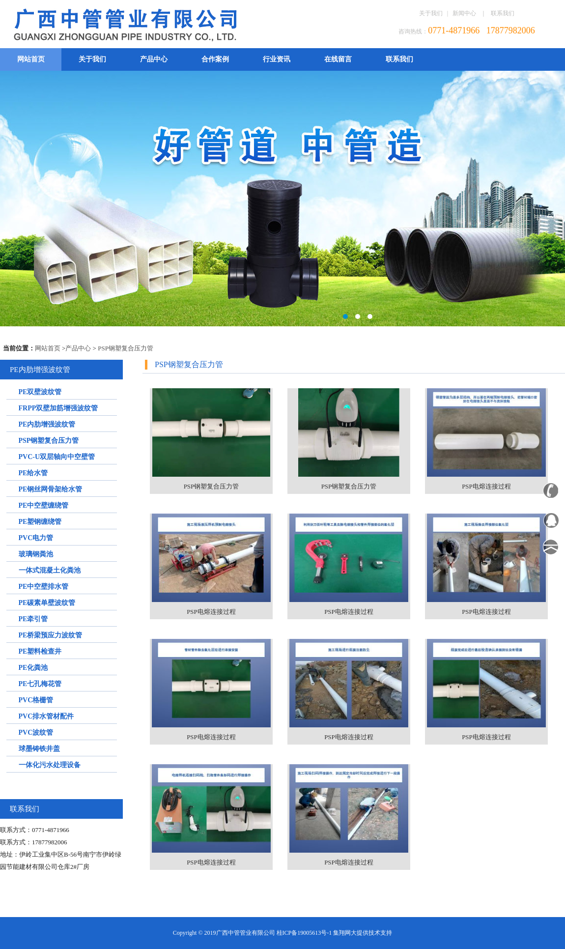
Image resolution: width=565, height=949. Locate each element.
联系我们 (502, 13)
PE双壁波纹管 (40, 392)
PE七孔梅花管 (40, 684)
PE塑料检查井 (40, 651)
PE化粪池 (33, 667)
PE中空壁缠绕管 (44, 505)
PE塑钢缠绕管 (40, 521)
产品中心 (154, 59)
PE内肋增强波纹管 (47, 424)
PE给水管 (33, 473)
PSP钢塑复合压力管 (125, 348)
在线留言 (338, 59)
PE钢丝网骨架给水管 (51, 489)
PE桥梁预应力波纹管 (51, 635)
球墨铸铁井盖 (39, 748)
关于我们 (431, 13)
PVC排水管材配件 (46, 716)
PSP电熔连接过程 (486, 486)
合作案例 (215, 59)
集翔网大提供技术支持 (362, 932)
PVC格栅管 (36, 700)
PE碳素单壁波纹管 (47, 602)
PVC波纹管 (36, 732)
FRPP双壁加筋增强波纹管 (58, 408)
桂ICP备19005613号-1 (304, 932)
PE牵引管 (33, 619)
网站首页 (31, 59)
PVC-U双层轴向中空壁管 (57, 456)
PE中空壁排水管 (44, 586)
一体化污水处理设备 (50, 765)
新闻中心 (464, 13)
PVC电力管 (36, 538)
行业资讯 (276, 59)
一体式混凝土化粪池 (50, 570)
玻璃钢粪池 (36, 554)
